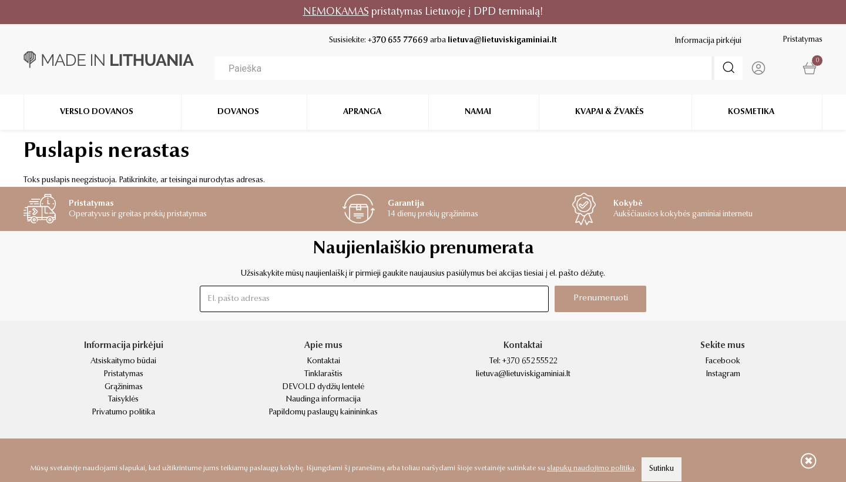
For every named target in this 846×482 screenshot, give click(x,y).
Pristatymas (802, 40)
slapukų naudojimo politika (590, 468)
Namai (478, 112)
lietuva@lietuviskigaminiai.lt (502, 40)
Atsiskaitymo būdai (123, 361)
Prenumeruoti (600, 298)
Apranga (362, 112)
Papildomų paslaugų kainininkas (323, 413)
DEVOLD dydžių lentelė (323, 387)
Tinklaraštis (323, 374)
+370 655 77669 (398, 40)
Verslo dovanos (96, 112)
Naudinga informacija (323, 400)
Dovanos (238, 112)
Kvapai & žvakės (609, 112)
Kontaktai (323, 361)
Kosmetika (751, 112)
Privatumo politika (123, 413)
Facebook (722, 361)
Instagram (723, 374)
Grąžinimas (124, 387)
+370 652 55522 (529, 361)
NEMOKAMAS (336, 12)
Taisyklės (123, 400)
